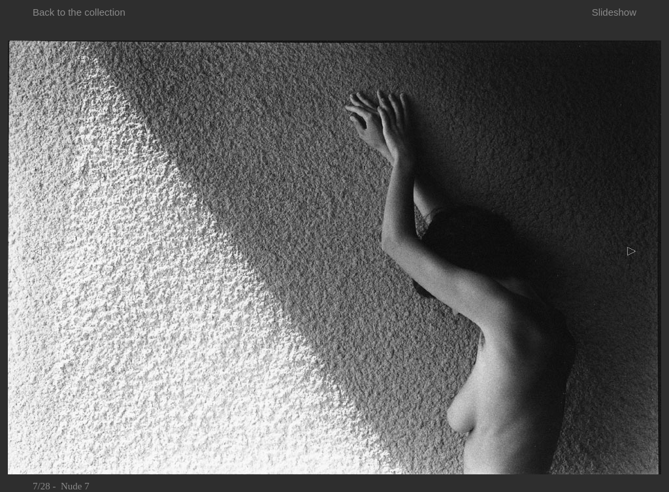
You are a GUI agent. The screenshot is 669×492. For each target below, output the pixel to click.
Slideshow (614, 12)
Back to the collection (79, 12)
